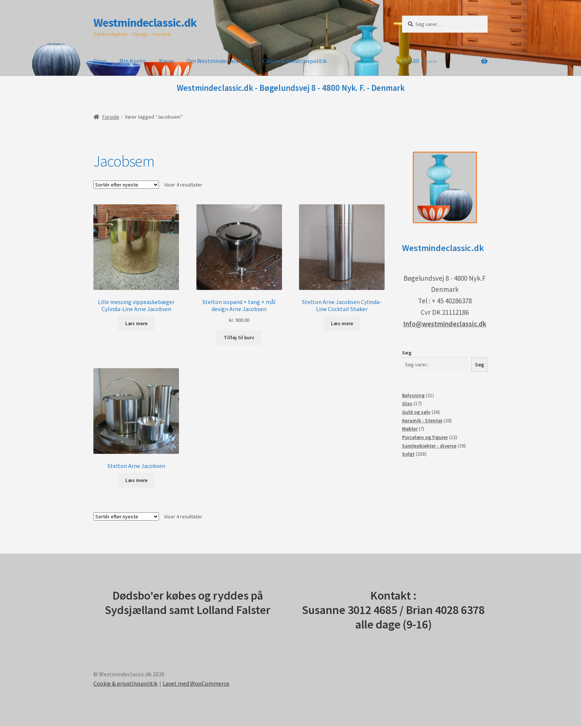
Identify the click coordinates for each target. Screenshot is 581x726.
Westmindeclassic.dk (145, 22)
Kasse (166, 61)
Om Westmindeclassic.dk (218, 61)
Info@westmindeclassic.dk (445, 323)
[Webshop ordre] (126, 185)
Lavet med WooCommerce (196, 683)
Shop (99, 61)
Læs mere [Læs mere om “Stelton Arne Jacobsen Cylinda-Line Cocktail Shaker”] (342, 323)
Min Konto (132, 61)
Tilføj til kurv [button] (239, 337)
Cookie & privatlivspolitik (295, 61)
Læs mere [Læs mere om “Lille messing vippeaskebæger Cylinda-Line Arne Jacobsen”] (136, 323)
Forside (110, 116)
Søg (407, 352)
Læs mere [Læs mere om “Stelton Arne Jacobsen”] (136, 480)
